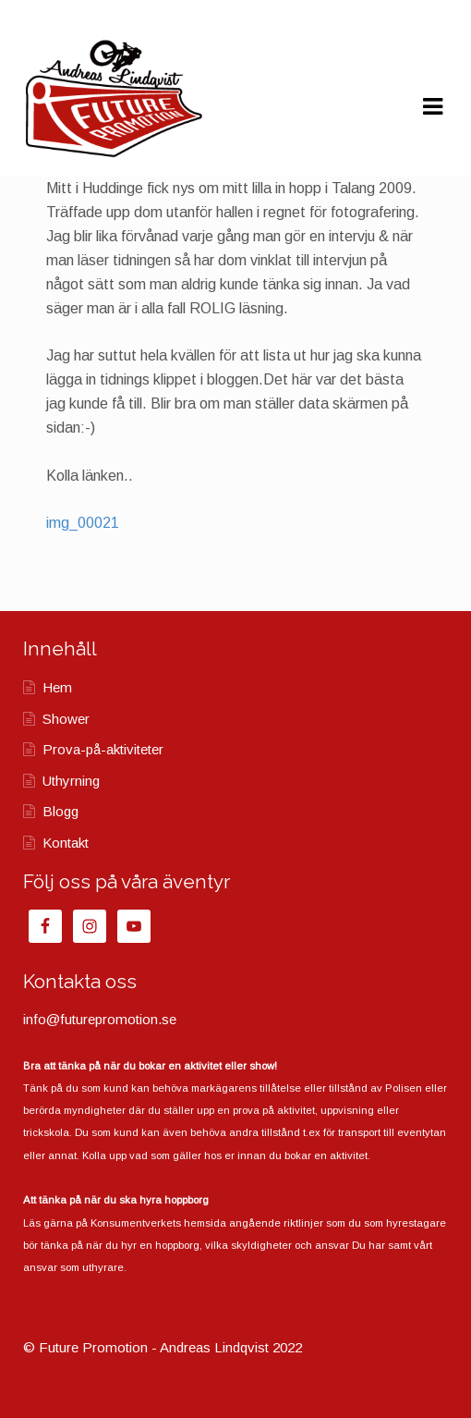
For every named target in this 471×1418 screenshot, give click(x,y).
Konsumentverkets (136, 1223)
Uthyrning (71, 780)
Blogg (60, 811)
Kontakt (65, 842)
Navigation (432, 107)
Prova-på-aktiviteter (102, 749)
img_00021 (82, 523)
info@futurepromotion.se (99, 1019)
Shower (66, 719)
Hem (57, 687)
